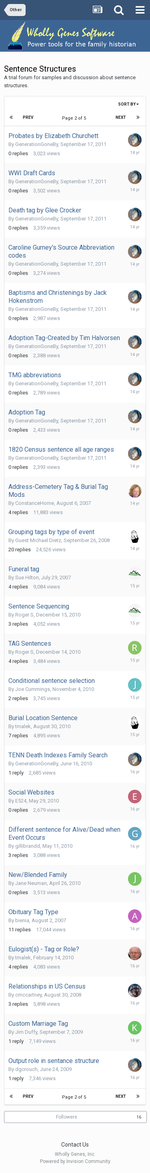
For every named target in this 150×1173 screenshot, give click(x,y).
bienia (22, 920)
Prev (28, 117)
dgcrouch (26, 1069)
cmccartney (28, 995)
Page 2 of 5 (75, 118)
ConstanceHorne (34, 503)
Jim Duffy (26, 1032)
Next (121, 117)
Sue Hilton (27, 577)
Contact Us (75, 1144)
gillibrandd (27, 846)
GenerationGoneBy (36, 144)
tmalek (23, 726)
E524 (20, 801)
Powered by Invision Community (75, 1161)
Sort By (128, 104)
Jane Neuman (31, 883)
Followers (66, 1117)
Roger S (24, 615)
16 (138, 1117)
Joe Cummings (32, 689)
